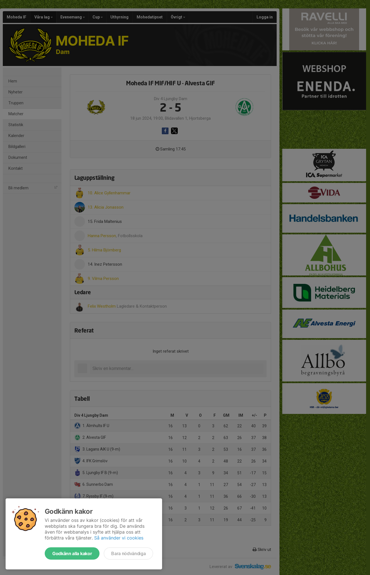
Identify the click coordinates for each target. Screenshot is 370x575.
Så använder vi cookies (118, 538)
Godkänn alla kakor (72, 553)
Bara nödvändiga (128, 553)
